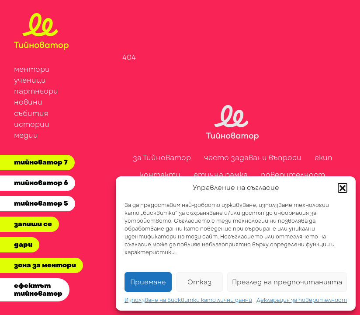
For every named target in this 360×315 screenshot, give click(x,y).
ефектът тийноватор (38, 289)
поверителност (293, 175)
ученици (30, 80)
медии (26, 135)
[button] (342, 187)
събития (31, 113)
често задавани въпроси (252, 158)
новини (28, 102)
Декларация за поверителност (301, 300)
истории (31, 124)
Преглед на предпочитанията (287, 282)
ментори (32, 69)
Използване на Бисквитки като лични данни (188, 300)
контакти (160, 175)
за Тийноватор (162, 158)
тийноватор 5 (41, 203)
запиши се (33, 224)
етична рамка (221, 175)
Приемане (148, 282)
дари (23, 244)
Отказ (199, 282)
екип (323, 158)
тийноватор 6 (41, 183)
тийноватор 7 (41, 162)
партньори (36, 91)
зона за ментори (45, 265)
